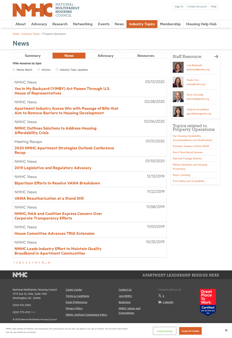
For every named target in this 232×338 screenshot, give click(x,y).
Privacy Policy (74, 308)
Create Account (197, 6)
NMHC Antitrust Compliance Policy (86, 314)
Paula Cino (193, 79)
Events (103, 23)
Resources (145, 55)
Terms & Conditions (77, 295)
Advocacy (39, 23)
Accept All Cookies (190, 330)
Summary (33, 55)
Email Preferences (76, 302)
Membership (170, 23)
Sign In (179, 6)
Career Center (74, 289)
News (119, 23)
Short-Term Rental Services (188, 152)
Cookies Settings (164, 330)
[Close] (226, 330)
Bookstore (125, 302)
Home (16, 33)
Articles (46, 69)
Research (60, 23)
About (20, 23)
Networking (83, 23)
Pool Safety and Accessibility (188, 180)
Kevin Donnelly (195, 94)
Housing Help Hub (201, 23)
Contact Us (125, 289)
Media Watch (24, 69)
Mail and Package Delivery (187, 158)
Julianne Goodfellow (198, 109)
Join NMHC (125, 295)
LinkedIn (165, 302)
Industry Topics (142, 23)
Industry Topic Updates (74, 69)
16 (49, 262)
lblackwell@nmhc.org (198, 69)
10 (43, 262)
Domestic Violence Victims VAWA (191, 146)
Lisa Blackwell (194, 65)
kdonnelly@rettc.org (198, 98)
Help (214, 6)
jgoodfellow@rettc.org (199, 113)
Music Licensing (181, 174)
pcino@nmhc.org (196, 84)
